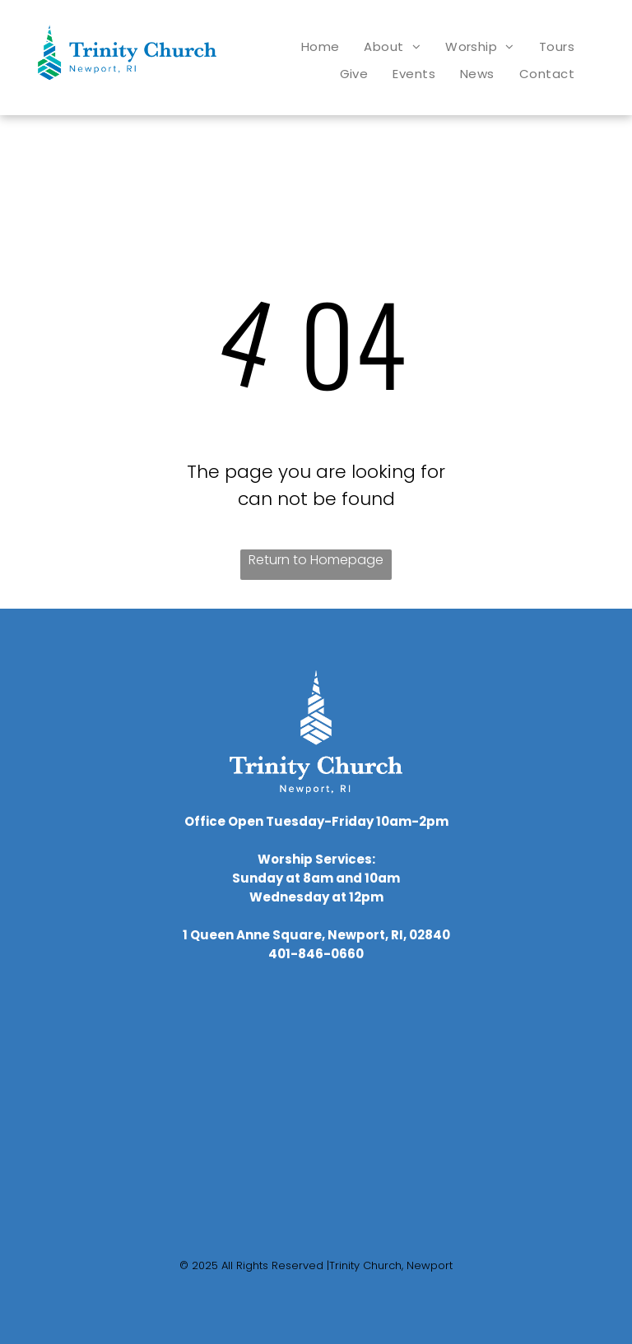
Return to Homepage (316, 559)
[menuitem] (320, 46)
